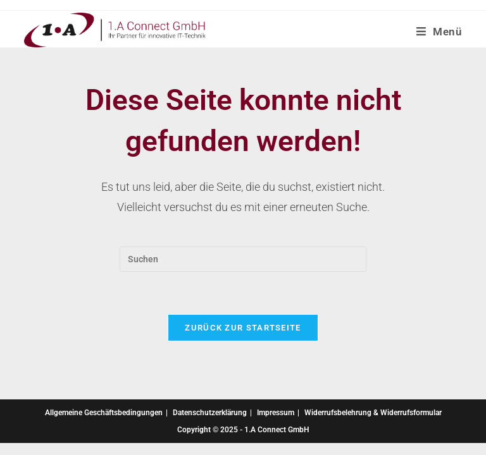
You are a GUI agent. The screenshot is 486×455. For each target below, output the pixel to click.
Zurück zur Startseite (243, 327)
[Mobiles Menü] (439, 31)
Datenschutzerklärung (210, 412)
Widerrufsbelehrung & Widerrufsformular (373, 412)
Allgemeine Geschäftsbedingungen (104, 412)
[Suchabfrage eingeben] (243, 259)
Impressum (275, 412)
